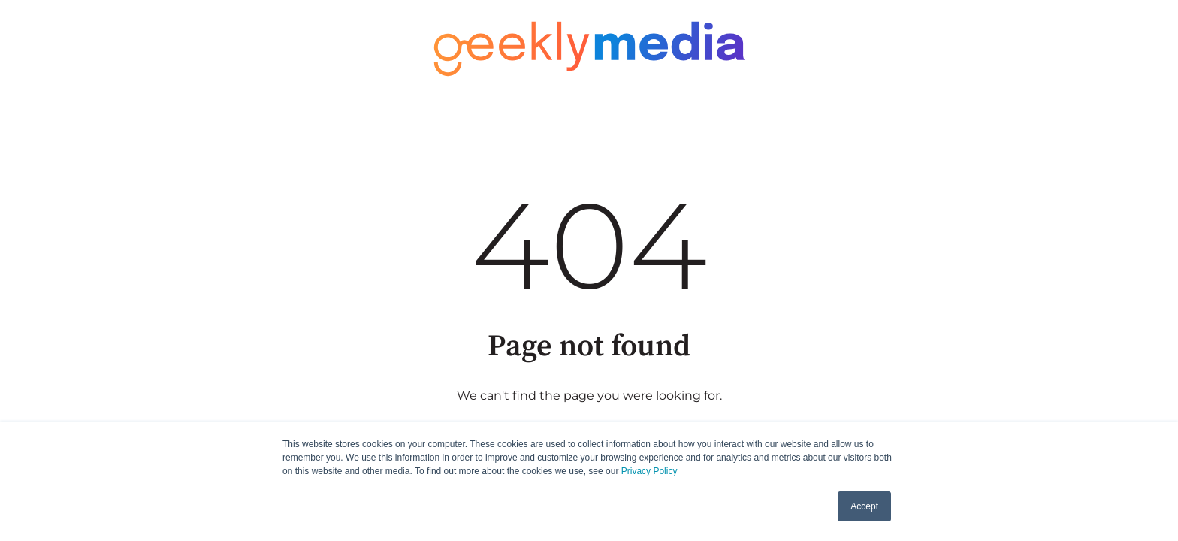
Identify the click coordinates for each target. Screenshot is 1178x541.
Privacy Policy (649, 471)
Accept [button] (864, 506)
